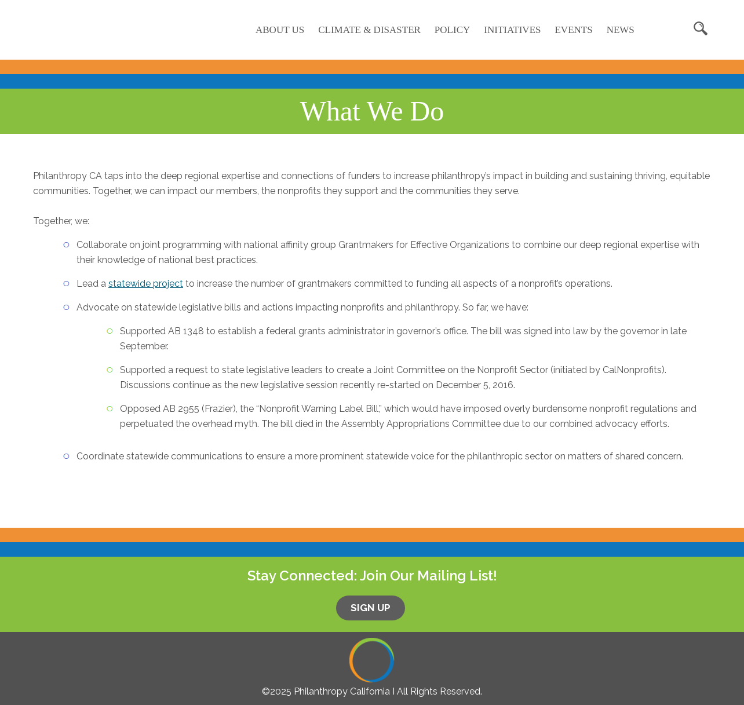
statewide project (145, 283)
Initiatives (512, 29)
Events (573, 29)
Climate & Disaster (369, 29)
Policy (452, 29)
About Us (280, 29)
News (620, 29)
